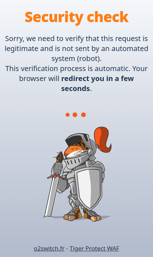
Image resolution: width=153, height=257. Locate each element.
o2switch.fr (49, 248)
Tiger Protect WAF (94, 248)
